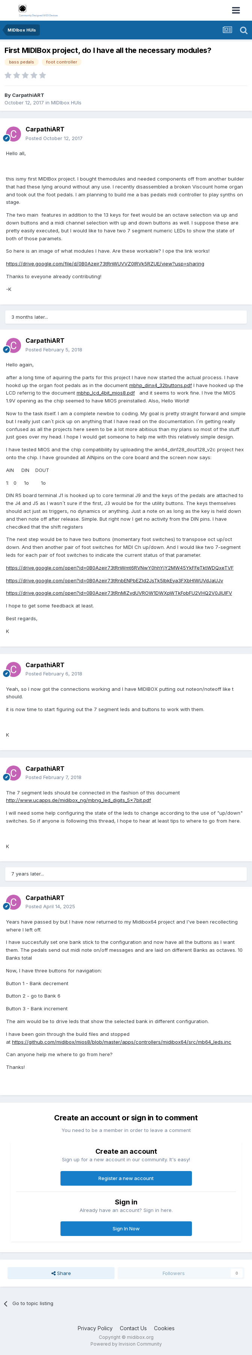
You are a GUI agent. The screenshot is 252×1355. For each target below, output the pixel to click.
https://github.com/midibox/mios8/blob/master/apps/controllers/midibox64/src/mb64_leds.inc (121, 1042)
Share (61, 1273)
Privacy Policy (95, 1328)
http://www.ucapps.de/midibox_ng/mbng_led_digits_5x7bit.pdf (78, 800)
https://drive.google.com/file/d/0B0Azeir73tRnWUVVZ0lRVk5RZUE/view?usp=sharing (105, 264)
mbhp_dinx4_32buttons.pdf (160, 385)
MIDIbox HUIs (66, 102)
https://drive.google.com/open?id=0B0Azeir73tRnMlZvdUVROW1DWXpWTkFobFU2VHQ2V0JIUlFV (119, 593)
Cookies (164, 1328)
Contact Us (133, 1328)
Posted (54, 138)
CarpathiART (28, 95)
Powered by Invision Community (126, 1344)
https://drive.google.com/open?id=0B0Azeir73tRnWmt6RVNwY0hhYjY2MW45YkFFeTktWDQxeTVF (120, 568)
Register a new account (126, 1178)
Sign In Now (126, 1228)
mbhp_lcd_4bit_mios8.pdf (106, 393)
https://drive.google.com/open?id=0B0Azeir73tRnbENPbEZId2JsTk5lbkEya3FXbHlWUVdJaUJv (114, 580)
